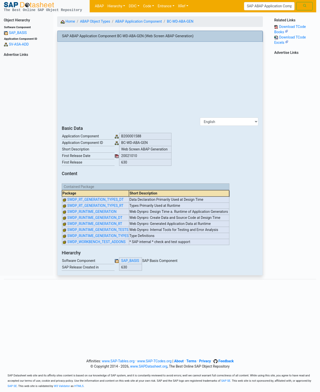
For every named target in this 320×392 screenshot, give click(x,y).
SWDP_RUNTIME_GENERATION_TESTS (97, 230)
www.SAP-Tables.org (118, 361)
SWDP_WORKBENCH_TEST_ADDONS (96, 242)
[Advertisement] (27, 133)
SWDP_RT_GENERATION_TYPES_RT (95, 206)
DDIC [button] (132, 6)
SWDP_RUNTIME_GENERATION (91, 212)
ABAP (99, 6)
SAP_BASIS (18, 33)
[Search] (269, 6)
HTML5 (79, 386)
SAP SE (225, 380)
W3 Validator (62, 386)
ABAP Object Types (95, 21)
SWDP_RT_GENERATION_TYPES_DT (95, 200)
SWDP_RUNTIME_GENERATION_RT (94, 224)
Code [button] (147, 6)
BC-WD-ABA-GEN (180, 21)
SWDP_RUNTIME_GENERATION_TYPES (98, 236)
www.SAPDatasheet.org (148, 366)
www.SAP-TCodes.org (154, 361)
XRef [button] (182, 6)
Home (68, 21)
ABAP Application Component (138, 21)
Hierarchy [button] (115, 6)
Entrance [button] (164, 6)
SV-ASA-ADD (19, 44)
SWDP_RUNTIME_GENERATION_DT (94, 218)
